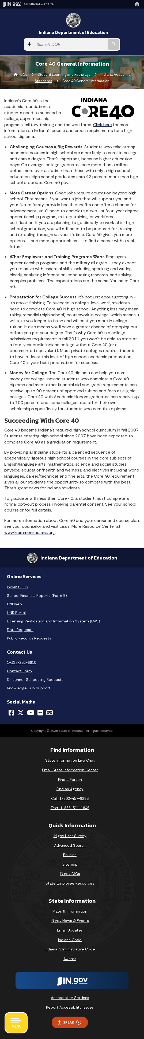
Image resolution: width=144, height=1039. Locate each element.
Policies (70, 854)
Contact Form (19, 671)
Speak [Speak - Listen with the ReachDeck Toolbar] (69, 1022)
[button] (138, 4)
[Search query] (70, 44)
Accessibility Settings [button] (70, 997)
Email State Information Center (70, 770)
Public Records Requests (29, 638)
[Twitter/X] (20, 712)
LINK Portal (16, 612)
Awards (69, 958)
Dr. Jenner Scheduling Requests (35, 679)
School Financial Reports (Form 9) (37, 595)
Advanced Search (70, 845)
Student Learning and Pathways (64, 74)
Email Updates (70, 930)
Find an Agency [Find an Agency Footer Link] (70, 788)
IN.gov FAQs (70, 873)
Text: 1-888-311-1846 (70, 807)
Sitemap (70, 864)
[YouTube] (30, 712)
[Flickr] (40, 712)
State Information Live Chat (70, 760)
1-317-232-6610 (21, 662)
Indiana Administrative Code (70, 949)
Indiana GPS (17, 587)
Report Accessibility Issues (70, 1007)
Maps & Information (69, 911)
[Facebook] (11, 712)
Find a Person (70, 779)
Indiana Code (70, 939)
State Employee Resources (70, 883)
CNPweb (14, 604)
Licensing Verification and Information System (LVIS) (53, 621)
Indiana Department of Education (73, 32)
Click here (102, 124)
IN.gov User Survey (70, 835)
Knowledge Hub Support (29, 688)
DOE (24, 74)
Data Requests (20, 629)
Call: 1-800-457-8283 (70, 798)
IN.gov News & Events (70, 920)
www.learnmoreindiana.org (29, 532)
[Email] (49, 712)
